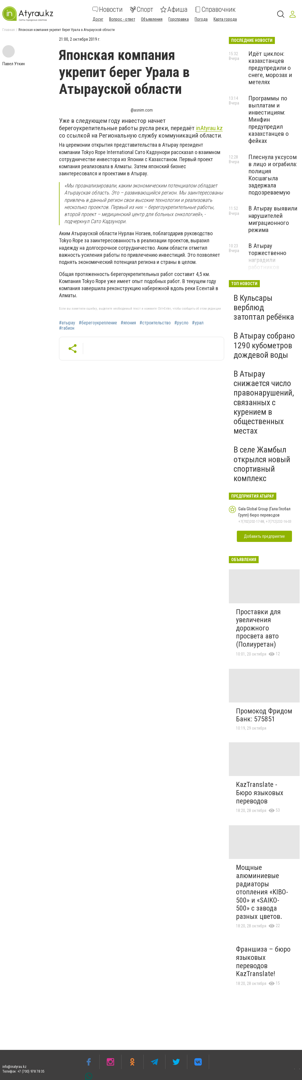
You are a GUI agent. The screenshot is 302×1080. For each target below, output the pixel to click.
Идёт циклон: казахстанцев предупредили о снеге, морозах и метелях (270, 68)
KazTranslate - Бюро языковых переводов (259, 792)
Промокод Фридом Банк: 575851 (264, 715)
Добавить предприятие (264, 536)
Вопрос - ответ (122, 19)
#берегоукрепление (98, 323)
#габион (66, 328)
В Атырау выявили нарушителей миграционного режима (272, 219)
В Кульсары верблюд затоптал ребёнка (264, 307)
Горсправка (178, 19)
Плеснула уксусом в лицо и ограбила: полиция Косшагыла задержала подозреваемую (272, 174)
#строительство (155, 323)
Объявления (152, 19)
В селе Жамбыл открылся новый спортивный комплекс (262, 464)
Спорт (141, 9)
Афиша (174, 9)
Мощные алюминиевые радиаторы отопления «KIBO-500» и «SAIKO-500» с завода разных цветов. (262, 892)
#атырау (67, 323)
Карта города (225, 19)
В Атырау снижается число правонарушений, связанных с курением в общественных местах (264, 402)
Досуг (98, 19)
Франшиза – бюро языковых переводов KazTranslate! (263, 961)
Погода (201, 19)
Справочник (215, 9)
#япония (128, 323)
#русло (181, 323)
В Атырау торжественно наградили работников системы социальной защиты (267, 267)
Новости (107, 9)
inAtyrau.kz (209, 128)
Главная (8, 30)
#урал (197, 323)
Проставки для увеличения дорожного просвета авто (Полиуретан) (258, 628)
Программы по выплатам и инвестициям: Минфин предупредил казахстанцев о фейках (268, 120)
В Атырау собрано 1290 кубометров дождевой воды (264, 345)
